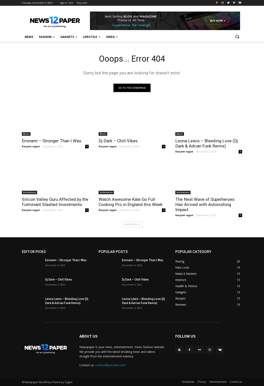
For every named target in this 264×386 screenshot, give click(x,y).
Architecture (29, 192)
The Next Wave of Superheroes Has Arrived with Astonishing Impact (205, 204)
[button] (237, 37)
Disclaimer (188, 382)
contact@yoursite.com (110, 365)
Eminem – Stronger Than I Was (51, 140)
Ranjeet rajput (31, 146)
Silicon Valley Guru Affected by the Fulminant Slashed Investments (55, 202)
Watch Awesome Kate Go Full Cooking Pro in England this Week (131, 202)
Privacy (202, 382)
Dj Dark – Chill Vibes (118, 140)
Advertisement (217, 382)
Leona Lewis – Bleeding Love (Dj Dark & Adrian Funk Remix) (206, 143)
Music (26, 133)
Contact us (236, 382)
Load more (132, 224)
